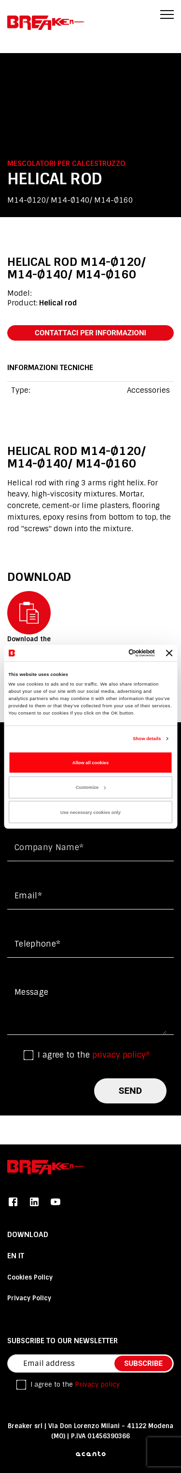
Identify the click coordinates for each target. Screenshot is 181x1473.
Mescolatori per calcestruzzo (66, 163)
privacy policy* (121, 1055)
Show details (147, 738)
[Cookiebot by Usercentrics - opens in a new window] (115, 653)
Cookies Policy (30, 1277)
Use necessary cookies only (90, 812)
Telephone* (37, 944)
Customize (91, 787)
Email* (28, 896)
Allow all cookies (90, 762)
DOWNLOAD (27, 1234)
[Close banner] (169, 652)
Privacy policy (97, 1384)
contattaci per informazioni (90, 333)
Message (31, 992)
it (21, 1256)
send (130, 1090)
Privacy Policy (29, 1298)
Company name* (49, 847)
